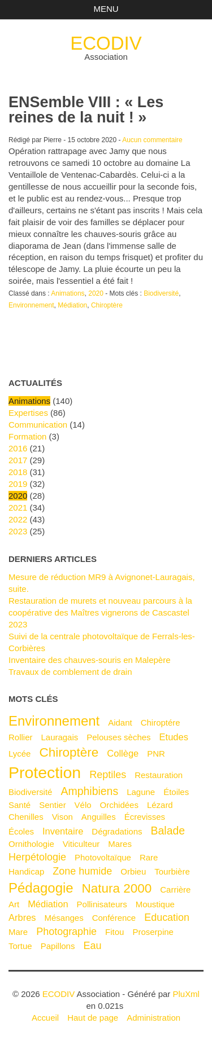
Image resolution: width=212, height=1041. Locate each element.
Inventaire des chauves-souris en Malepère (89, 660)
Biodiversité (161, 293)
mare (18, 932)
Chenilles (26, 817)
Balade (167, 830)
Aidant (120, 722)
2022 (17, 519)
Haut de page (92, 1017)
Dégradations (117, 831)
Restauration (159, 775)
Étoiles (176, 792)
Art (13, 904)
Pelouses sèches (118, 737)
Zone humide (82, 871)
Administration (153, 1017)
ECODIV (105, 43)
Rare (149, 857)
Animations (67, 293)
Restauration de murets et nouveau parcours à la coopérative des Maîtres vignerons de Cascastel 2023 (100, 612)
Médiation (72, 305)
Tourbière (171, 871)
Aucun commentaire (152, 140)
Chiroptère (107, 305)
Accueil (45, 1017)
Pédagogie (40, 887)
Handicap (26, 871)
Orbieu (133, 871)
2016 (17, 448)
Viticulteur (81, 844)
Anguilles (98, 817)
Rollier (20, 737)
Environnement (31, 305)
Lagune (141, 792)
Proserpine (152, 932)
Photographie (66, 931)
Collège (123, 753)
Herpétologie (37, 857)
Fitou (114, 932)
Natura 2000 (117, 888)
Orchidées (119, 805)
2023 (17, 531)
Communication (37, 424)
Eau (92, 945)
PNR (156, 753)
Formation (27, 436)
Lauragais (59, 737)
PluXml (185, 994)
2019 (17, 484)
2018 (17, 472)
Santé (19, 805)
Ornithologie (31, 844)
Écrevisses (144, 817)
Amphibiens (89, 791)
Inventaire (62, 831)
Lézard (160, 805)
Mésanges (64, 918)
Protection (44, 772)
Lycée (19, 753)
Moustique (155, 904)
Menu (105, 9)
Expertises (28, 413)
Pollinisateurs (102, 904)
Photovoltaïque (103, 857)
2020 (95, 293)
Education (166, 917)
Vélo (83, 805)
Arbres (22, 917)
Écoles (21, 831)
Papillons (58, 946)
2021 (17, 507)
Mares (120, 844)
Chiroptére (160, 722)
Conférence (114, 918)
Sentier (52, 805)
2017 (17, 460)
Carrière (175, 889)
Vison (62, 817)
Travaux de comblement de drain (70, 672)
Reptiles (107, 774)
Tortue (20, 946)
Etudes (173, 737)
